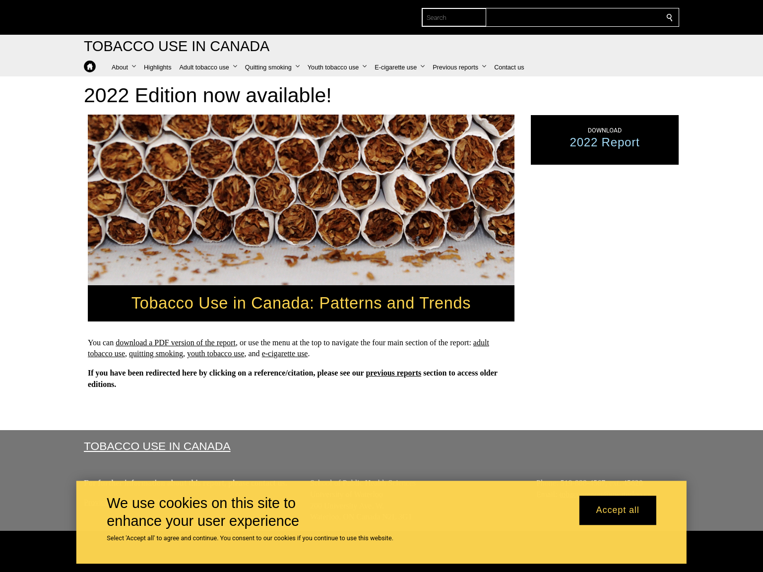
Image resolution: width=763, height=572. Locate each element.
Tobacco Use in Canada (157, 446)
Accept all (617, 510)
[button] (124, 67)
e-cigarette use (285, 353)
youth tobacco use (216, 353)
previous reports (393, 373)
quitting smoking (156, 353)
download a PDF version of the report (176, 342)
